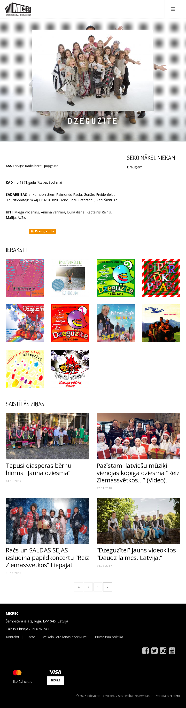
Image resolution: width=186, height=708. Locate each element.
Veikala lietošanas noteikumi (65, 637)
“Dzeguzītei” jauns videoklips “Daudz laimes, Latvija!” (136, 553)
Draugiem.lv (42, 231)
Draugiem (134, 167)
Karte (31, 637)
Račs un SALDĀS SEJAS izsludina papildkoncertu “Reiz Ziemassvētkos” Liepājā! (47, 557)
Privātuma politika (109, 637)
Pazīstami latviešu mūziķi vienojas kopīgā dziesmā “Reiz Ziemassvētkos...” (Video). (138, 472)
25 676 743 (40, 629)
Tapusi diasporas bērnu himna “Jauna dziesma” (38, 469)
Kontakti (12, 637)
